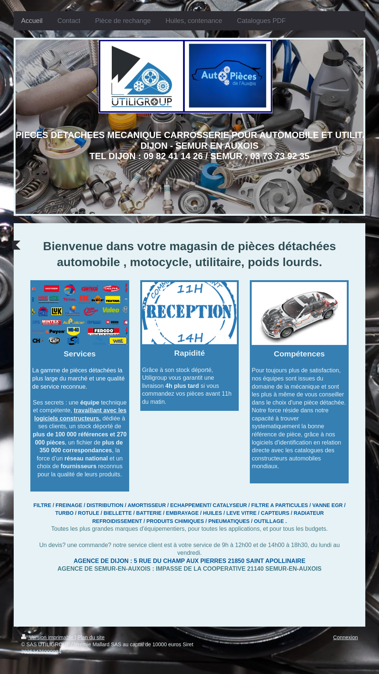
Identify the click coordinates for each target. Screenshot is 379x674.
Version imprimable (48, 637)
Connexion (345, 637)
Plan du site (90, 637)
